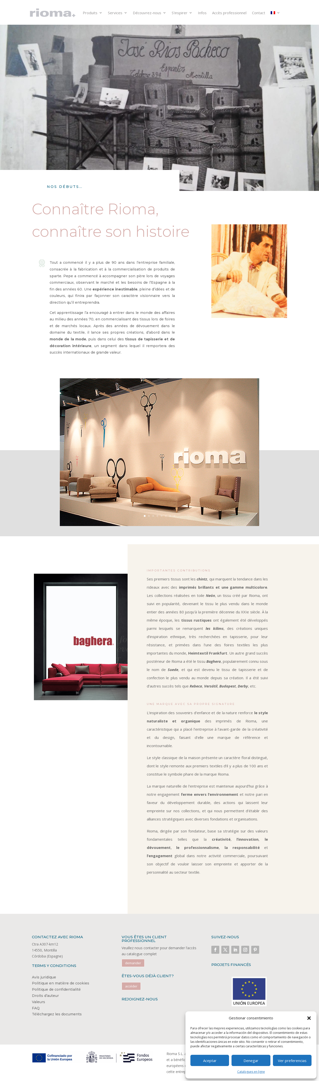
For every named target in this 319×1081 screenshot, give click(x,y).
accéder (131, 986)
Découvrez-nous (147, 12)
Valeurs (38, 1002)
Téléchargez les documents (57, 1014)
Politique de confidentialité (56, 989)
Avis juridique (44, 977)
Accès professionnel (229, 12)
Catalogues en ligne (251, 1072)
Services (115, 12)
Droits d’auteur (45, 995)
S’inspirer (179, 12)
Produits (90, 12)
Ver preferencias (292, 1060)
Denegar (250, 1060)
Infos (202, 12)
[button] (309, 1018)
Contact (258, 12)
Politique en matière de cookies (60, 983)
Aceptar (210, 1060)
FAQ (36, 1008)
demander (133, 963)
